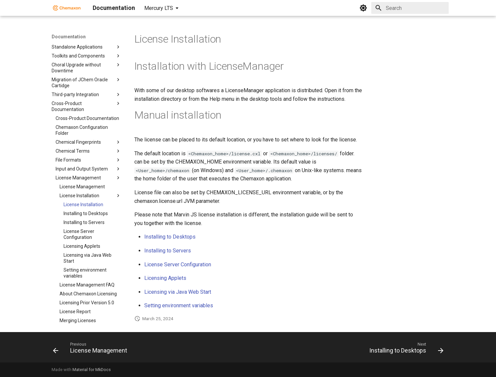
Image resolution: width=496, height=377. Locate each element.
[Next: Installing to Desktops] (404, 349)
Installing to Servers (167, 250)
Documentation (69, 36)
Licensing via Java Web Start (177, 292)
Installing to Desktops (170, 237)
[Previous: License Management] (92, 349)
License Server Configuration (177, 264)
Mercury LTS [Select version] (158, 8)
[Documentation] (67, 8)
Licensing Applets (165, 278)
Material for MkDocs (91, 369)
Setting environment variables (178, 305)
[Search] (410, 8)
